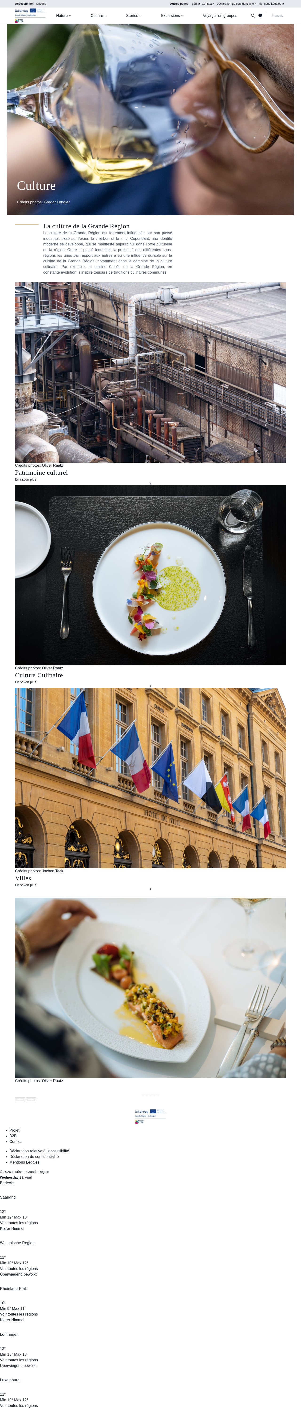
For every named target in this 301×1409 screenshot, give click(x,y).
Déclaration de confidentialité (235, 3)
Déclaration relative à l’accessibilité (39, 1151)
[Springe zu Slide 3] (154, 1094)
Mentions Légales (270, 3)
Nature (62, 16)
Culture (97, 16)
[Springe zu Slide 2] (151, 1094)
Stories (132, 16)
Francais (277, 15)
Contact (207, 3)
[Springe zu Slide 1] (147, 1094)
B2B (194, 3)
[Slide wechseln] (20, 1099)
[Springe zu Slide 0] (143, 1094)
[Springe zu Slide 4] (158, 1094)
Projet (14, 1130)
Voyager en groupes (220, 16)
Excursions (170, 16)
